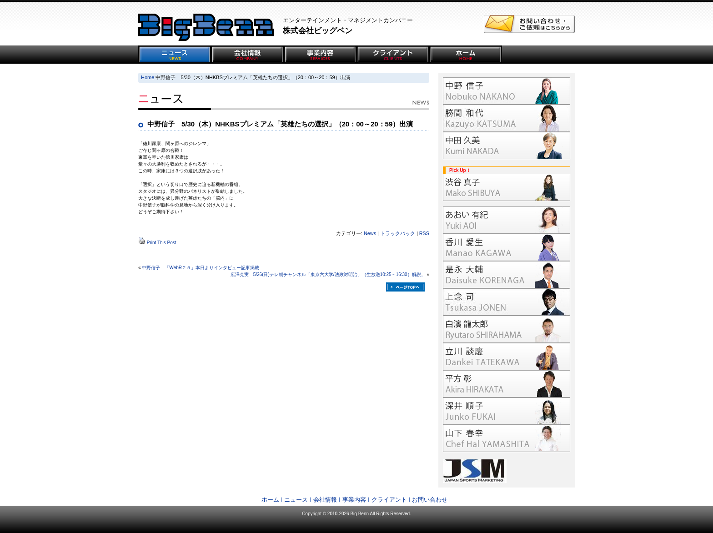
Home (147, 77)
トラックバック (397, 233)
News (370, 233)
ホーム (270, 499)
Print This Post (161, 242)
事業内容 (354, 499)
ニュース (296, 499)
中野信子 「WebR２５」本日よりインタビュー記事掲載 (200, 267)
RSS (424, 233)
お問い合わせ (429, 499)
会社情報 (325, 499)
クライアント (389, 499)
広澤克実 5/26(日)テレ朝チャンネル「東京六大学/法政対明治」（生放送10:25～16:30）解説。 (328, 274)
